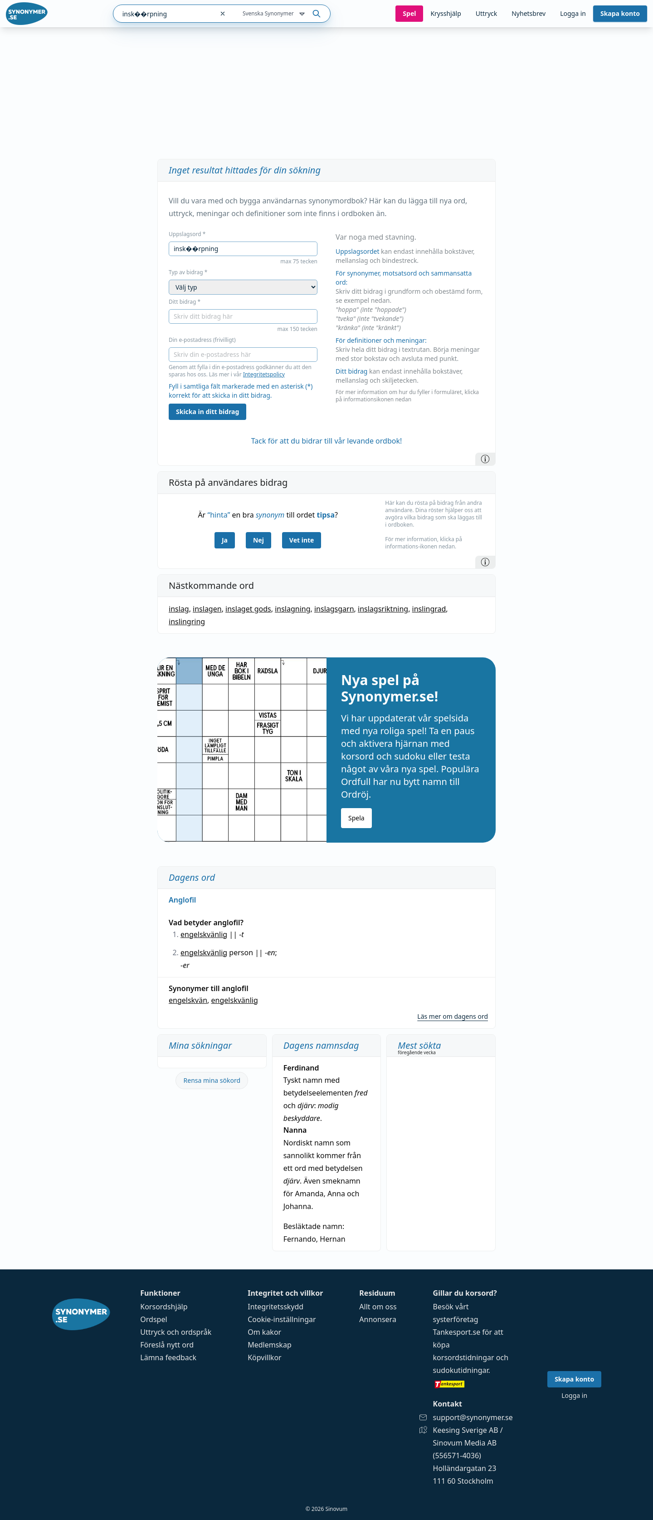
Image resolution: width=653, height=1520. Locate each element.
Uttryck (486, 13)
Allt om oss (377, 1307)
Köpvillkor (264, 1357)
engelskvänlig (203, 934)
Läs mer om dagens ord (452, 1016)
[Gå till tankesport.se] (473, 1384)
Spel (409, 13)
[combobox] (163, 14)
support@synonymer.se (473, 1417)
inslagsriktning (383, 609)
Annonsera (377, 1319)
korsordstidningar (463, 1357)
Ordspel (153, 1319)
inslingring (187, 622)
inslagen (207, 609)
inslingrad (429, 609)
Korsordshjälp (163, 1307)
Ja (225, 540)
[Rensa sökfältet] (223, 14)
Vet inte (301, 540)
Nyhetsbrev (529, 13)
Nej (258, 540)
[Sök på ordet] (316, 13)
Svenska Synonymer (275, 14)
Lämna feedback (168, 1357)
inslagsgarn (334, 609)
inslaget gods (248, 609)
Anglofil (182, 900)
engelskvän (188, 1000)
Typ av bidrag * (188, 272)
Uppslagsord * (187, 234)
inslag (179, 609)
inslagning (292, 609)
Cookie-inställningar (282, 1319)
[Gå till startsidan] (27, 13)
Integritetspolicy (264, 374)
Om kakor (264, 1332)
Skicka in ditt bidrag (207, 411)
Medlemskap (270, 1345)
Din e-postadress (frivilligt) (202, 340)
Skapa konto (620, 13)
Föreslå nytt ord (167, 1345)
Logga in (573, 13)
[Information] (485, 459)
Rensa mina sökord (212, 1080)
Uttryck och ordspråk (175, 1332)
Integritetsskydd (275, 1307)
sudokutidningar (460, 1370)
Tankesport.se (457, 1332)
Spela (356, 818)
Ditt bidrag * (184, 302)
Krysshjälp (445, 13)
